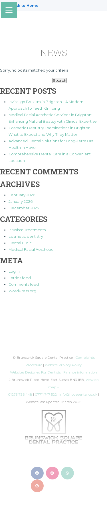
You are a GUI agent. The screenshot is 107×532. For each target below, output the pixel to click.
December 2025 (24, 208)
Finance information (80, 372)
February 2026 (22, 195)
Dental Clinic (20, 243)
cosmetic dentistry (26, 236)
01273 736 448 (20, 394)
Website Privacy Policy (63, 365)
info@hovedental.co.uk (78, 394)
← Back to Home (22, 5)
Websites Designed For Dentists (35, 372)
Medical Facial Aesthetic (31, 249)
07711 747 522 (46, 394)
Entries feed (20, 278)
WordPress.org (22, 291)
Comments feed (24, 284)
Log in (14, 271)
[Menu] (9, 10)
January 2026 (21, 201)
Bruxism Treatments (27, 230)
